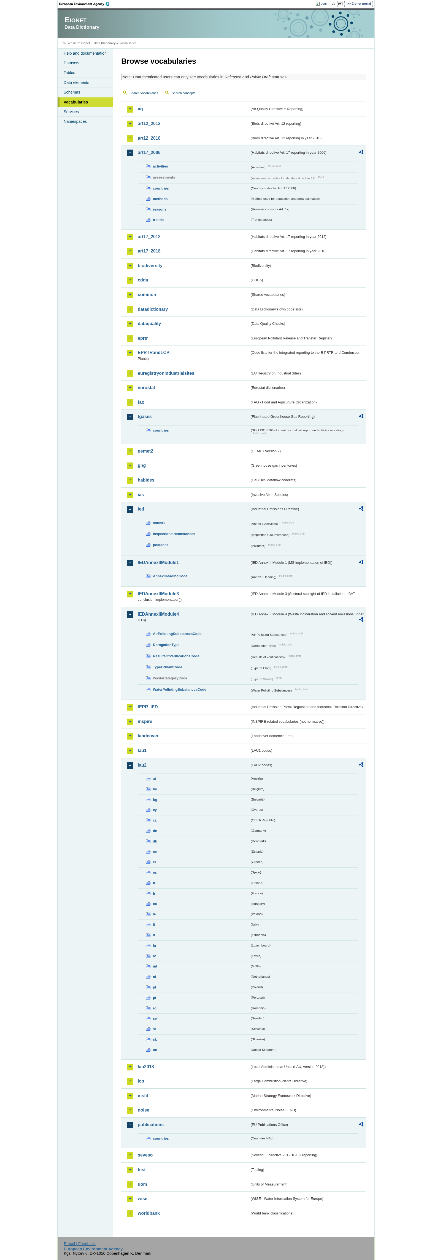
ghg (142, 465)
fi (154, 883)
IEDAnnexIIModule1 (158, 562)
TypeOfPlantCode (167, 667)
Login (324, 3)
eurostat (146, 387)
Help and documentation (85, 53)
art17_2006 (149, 152)
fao (141, 402)
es (155, 872)
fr (154, 893)
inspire (145, 721)
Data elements (76, 82)
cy (155, 810)
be (155, 789)
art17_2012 (149, 236)
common (147, 294)
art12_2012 (149, 123)
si (154, 1029)
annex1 (159, 523)
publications (151, 1124)
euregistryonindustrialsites (166, 373)
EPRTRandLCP (153, 352)
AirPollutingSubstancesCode (177, 634)
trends (158, 220)
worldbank (149, 1213)
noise (143, 1110)
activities (160, 166)
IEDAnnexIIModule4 (158, 614)
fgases (145, 416)
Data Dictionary (104, 43)
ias (141, 494)
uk (155, 1050)
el (154, 862)
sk (155, 1039)
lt (154, 935)
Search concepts (183, 93)
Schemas (72, 92)
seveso (145, 1155)
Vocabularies (76, 102)
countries (161, 188)
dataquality (149, 323)
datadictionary (153, 309)
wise (142, 1198)
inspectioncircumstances (174, 534)
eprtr (143, 338)
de (155, 831)
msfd (143, 1095)
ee (155, 852)
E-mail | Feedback (80, 1244)
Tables (69, 72)
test (141, 1169)
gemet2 (145, 451)
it (154, 925)
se (155, 1018)
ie (154, 914)
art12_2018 (149, 138)
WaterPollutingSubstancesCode (179, 689)
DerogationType (166, 645)
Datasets (71, 63)
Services (71, 112)
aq (140, 109)
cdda (143, 280)
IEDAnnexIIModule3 (158, 593)
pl (154, 987)
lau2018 (146, 1066)
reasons (159, 209)
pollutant (160, 545)
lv (154, 956)
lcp (141, 1081)
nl (154, 977)
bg (155, 800)
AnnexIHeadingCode (170, 576)
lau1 (142, 750)
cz (155, 820)
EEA (86, 4)
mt (155, 966)
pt (154, 998)
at (154, 779)
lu (154, 945)
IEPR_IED (148, 707)
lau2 (142, 765)
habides (146, 480)
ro (154, 1008)
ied (141, 509)
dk (155, 841)
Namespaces (75, 121)
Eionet (85, 43)
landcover (148, 735)
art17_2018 (149, 251)
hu (155, 904)
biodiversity (150, 265)
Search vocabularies (143, 93)
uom (142, 1184)
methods (160, 199)
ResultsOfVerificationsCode (176, 656)
